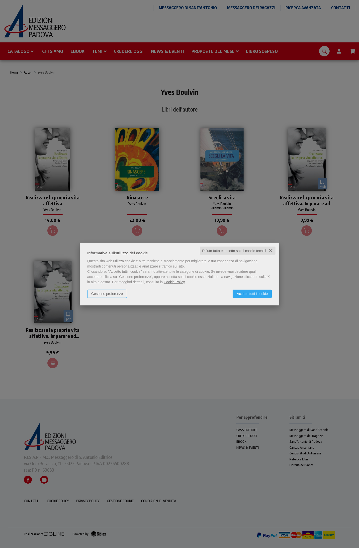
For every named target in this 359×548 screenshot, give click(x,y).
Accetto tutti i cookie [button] (252, 293)
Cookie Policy (174, 282)
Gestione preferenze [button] (107, 293)
